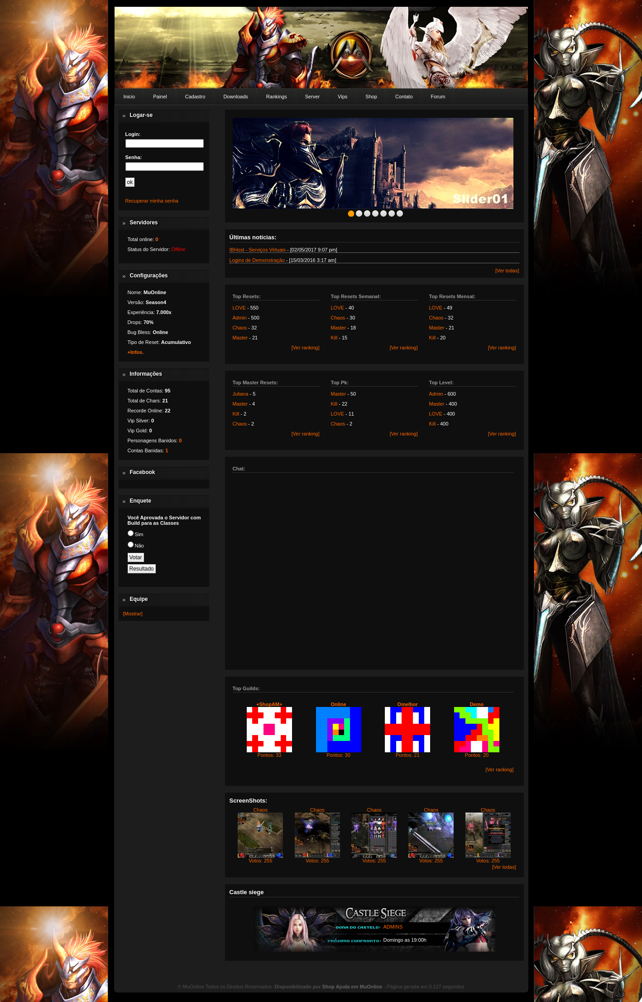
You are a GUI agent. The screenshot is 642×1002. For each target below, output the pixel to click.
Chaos (240, 327)
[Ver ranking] (306, 347)
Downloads (235, 96)
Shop (371, 96)
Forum (438, 96)
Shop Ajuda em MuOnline (352, 986)
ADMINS (393, 926)
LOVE (239, 307)
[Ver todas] (507, 270)
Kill (334, 337)
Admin (240, 317)
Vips (342, 96)
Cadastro (195, 96)
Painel (160, 96)
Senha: (133, 157)
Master (240, 337)
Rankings (276, 96)
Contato (404, 96)
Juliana (241, 394)
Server (312, 96)
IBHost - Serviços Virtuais (258, 249)
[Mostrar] (133, 613)
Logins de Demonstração (257, 260)
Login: (133, 134)
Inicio (129, 96)
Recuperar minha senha (151, 200)
